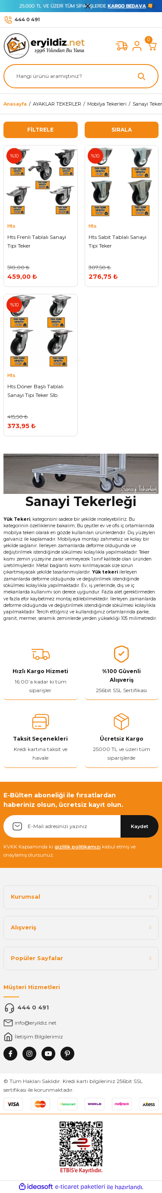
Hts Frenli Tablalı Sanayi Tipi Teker (36, 241)
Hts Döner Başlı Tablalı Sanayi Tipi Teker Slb (35, 390)
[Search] (81, 76)
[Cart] (152, 46)
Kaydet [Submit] (139, 826)
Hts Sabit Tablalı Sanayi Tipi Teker (117, 241)
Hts (11, 226)
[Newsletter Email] (81, 826)
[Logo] (46, 45)
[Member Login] (137, 46)
